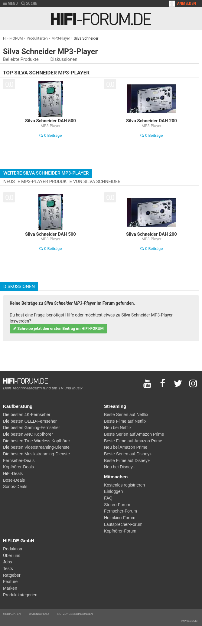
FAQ (108, 498)
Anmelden (186, 3)
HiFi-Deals (13, 473)
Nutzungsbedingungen (75, 613)
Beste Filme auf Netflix (125, 421)
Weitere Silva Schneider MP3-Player (46, 173)
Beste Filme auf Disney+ (127, 460)
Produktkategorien (20, 594)
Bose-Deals (14, 480)
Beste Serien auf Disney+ (128, 453)
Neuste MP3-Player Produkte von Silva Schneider (61, 181)
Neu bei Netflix (118, 427)
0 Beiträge (50, 135)
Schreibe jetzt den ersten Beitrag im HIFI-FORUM (58, 328)
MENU (10, 3)
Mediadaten (12, 613)
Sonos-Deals (15, 486)
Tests (8, 568)
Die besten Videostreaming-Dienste (36, 447)
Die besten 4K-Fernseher (26, 414)
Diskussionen (63, 59)
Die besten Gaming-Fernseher (31, 427)
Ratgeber (12, 575)
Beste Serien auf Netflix (126, 414)
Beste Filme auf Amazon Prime (133, 440)
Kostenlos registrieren (124, 485)
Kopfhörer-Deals (18, 466)
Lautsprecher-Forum (123, 524)
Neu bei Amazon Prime (125, 447)
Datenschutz (39, 613)
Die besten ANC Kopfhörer (28, 434)
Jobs (7, 561)
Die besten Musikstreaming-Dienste (36, 453)
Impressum (189, 620)
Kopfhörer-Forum (120, 531)
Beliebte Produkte (21, 59)
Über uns (11, 555)
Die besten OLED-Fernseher (30, 421)
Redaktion (12, 548)
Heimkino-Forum (119, 517)
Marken (10, 588)
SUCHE (29, 3)
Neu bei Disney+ (119, 466)
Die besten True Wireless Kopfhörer (36, 440)
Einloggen (113, 491)
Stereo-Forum (117, 504)
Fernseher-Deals (18, 460)
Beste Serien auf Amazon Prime (134, 434)
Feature (10, 581)
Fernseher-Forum (120, 511)
